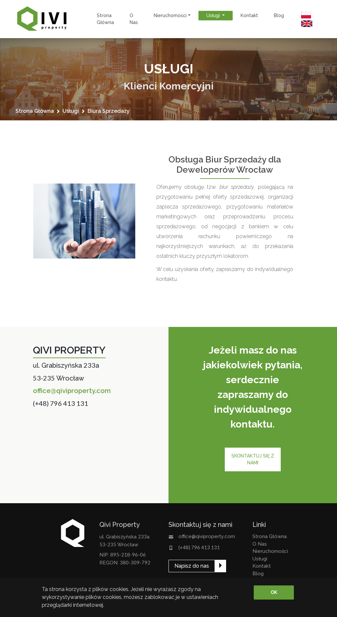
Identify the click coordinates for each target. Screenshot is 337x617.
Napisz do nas (191, 566)
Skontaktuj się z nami (252, 459)
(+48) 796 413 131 (60, 403)
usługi (71, 111)
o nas (134, 19)
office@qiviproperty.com (72, 391)
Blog (279, 15)
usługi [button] (213, 15)
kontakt (249, 15)
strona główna (105, 19)
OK (274, 592)
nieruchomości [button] (170, 15)
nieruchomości (270, 551)
